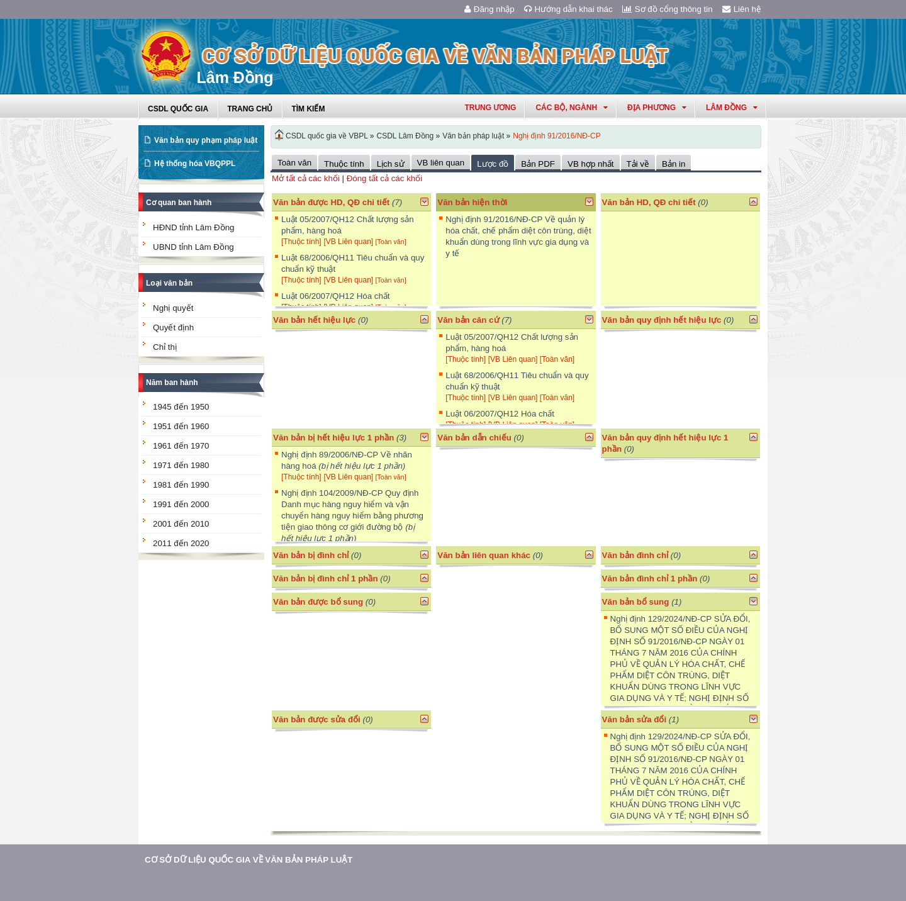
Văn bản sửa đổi (634, 719)
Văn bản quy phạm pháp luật (205, 140)
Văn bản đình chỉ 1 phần (650, 578)
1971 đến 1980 (181, 465)
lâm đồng (732, 107)
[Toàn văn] (390, 241)
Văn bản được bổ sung (318, 602)
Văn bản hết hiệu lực (314, 320)
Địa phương (656, 107)
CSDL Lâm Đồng (405, 136)
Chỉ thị (165, 347)
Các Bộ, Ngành (571, 107)
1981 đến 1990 (181, 485)
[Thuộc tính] (301, 241)
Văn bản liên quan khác (483, 555)
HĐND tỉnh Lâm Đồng (194, 227)
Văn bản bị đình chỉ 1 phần (325, 578)
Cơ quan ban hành (178, 202)
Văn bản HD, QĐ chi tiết (650, 202)
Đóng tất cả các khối (385, 178)
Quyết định (173, 327)
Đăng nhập (489, 9)
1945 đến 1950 (181, 406)
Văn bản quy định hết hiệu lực (662, 320)
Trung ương (490, 107)
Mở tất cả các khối (306, 178)
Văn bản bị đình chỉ (311, 555)
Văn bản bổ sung (635, 602)
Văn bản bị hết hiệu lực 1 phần (333, 437)
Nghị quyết (173, 308)
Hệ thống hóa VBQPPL (194, 163)
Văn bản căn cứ (468, 320)
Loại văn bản (169, 283)
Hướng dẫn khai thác (568, 9)
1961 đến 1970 (181, 445)
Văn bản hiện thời (472, 202)
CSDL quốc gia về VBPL (327, 136)
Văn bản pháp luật (473, 136)
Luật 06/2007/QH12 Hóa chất (335, 296)
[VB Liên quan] (349, 241)
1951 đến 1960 (181, 426)
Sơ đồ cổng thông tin (667, 9)
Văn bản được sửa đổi (317, 719)
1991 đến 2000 (181, 504)
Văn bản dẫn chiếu (474, 437)
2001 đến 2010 (181, 524)
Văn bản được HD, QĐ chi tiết (331, 202)
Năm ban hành (172, 382)
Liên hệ (741, 9)
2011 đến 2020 (181, 543)
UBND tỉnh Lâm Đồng (193, 247)
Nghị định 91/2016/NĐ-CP (556, 136)
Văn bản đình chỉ (635, 555)
